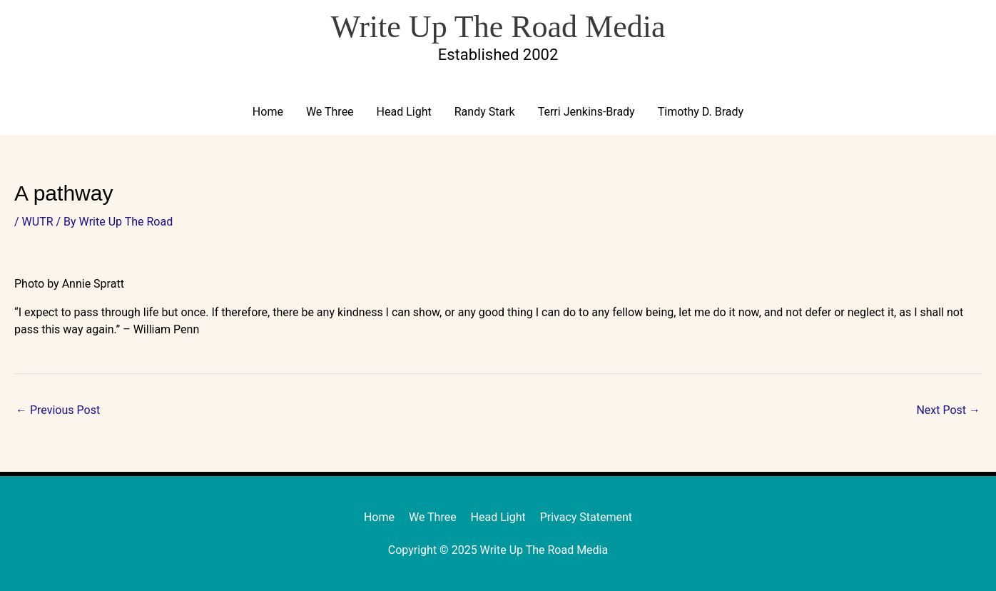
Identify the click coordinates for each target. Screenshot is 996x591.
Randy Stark (484, 111)
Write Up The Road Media (497, 26)
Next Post (948, 410)
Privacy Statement (586, 517)
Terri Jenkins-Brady (586, 111)
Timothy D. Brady (700, 111)
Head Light (404, 111)
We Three (330, 111)
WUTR (38, 221)
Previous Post (58, 410)
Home (268, 111)
